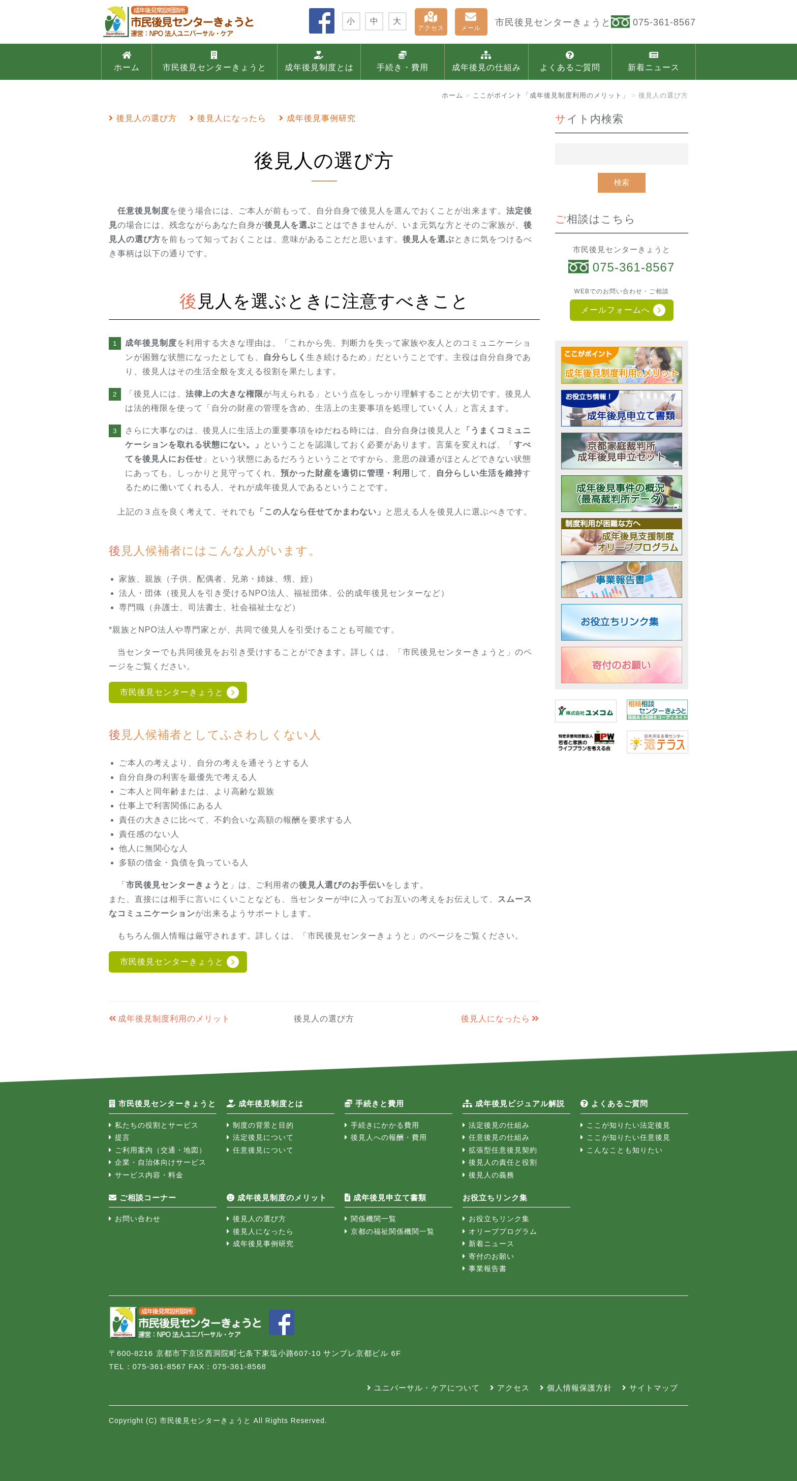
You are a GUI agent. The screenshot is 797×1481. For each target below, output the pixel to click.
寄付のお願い (491, 1256)
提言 (122, 1137)
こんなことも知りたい (625, 1150)
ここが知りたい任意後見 (628, 1137)
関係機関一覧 (373, 1219)
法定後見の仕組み (499, 1125)
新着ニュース (654, 61)
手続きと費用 (374, 1103)
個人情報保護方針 (579, 1387)
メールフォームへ (615, 310)
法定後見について (263, 1137)
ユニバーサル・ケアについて (427, 1387)
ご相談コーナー (142, 1197)
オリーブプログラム (503, 1231)
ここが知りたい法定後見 (628, 1125)
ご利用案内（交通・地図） (160, 1150)
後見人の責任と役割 (503, 1162)
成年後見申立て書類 (385, 1197)
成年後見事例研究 (321, 118)
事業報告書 (488, 1268)
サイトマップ (653, 1387)
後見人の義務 (491, 1175)
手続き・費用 (402, 61)
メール (471, 21)
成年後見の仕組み (486, 61)
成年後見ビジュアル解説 (514, 1103)
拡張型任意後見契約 (503, 1150)
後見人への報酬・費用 (389, 1137)
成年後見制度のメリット (277, 1197)
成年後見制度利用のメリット (174, 1018)
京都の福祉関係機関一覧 (393, 1231)
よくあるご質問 (570, 61)
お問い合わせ (138, 1219)
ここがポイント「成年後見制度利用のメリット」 (551, 95)
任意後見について (263, 1150)
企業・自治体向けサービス (160, 1162)
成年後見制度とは (319, 61)
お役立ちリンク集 (499, 1219)
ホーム (126, 61)
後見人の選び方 (146, 118)
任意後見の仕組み (499, 1137)
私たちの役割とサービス (157, 1125)
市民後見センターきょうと (214, 61)
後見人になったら (231, 118)
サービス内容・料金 (149, 1175)
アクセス (431, 21)
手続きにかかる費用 (385, 1125)
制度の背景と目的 (263, 1125)
